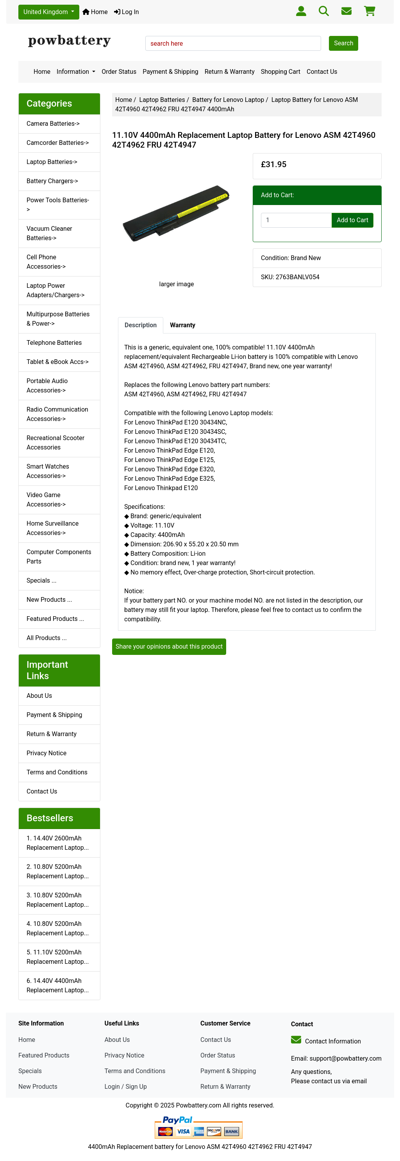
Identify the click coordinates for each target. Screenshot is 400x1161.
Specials (30, 1071)
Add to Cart (352, 220)
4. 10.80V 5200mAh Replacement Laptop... (58, 928)
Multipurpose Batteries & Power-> (58, 318)
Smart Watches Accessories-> (48, 471)
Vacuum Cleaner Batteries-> (49, 233)
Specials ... (42, 580)
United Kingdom (46, 12)
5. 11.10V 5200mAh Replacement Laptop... (58, 957)
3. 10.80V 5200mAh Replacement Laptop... (58, 900)
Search (343, 43)
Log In (126, 12)
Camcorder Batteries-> (58, 142)
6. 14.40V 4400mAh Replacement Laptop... (58, 985)
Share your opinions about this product (169, 646)
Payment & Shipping (170, 71)
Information (74, 71)
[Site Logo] (79, 41)
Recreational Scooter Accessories (55, 442)
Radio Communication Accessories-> (57, 414)
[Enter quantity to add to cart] (296, 220)
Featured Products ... (55, 618)
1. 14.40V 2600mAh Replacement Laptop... (58, 843)
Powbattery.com (198, 1105)
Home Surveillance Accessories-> (53, 528)
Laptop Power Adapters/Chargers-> (55, 290)
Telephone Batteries (54, 342)
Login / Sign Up (125, 1086)
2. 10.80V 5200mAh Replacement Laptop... (58, 871)
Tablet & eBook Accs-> (58, 362)
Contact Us (322, 71)
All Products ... (47, 638)
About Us (39, 695)
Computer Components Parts (59, 556)
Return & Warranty (230, 71)
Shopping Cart (280, 71)
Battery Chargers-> (52, 181)
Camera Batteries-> (53, 123)
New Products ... (49, 599)
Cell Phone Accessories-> (46, 261)
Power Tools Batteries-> (58, 204)
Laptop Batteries (162, 99)
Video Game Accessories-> (46, 499)
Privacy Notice (46, 753)
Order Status (119, 71)
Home (95, 12)
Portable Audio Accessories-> (47, 385)
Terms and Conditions (57, 772)
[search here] (233, 43)
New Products (37, 1086)
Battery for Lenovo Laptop (228, 99)
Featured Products (44, 1055)
